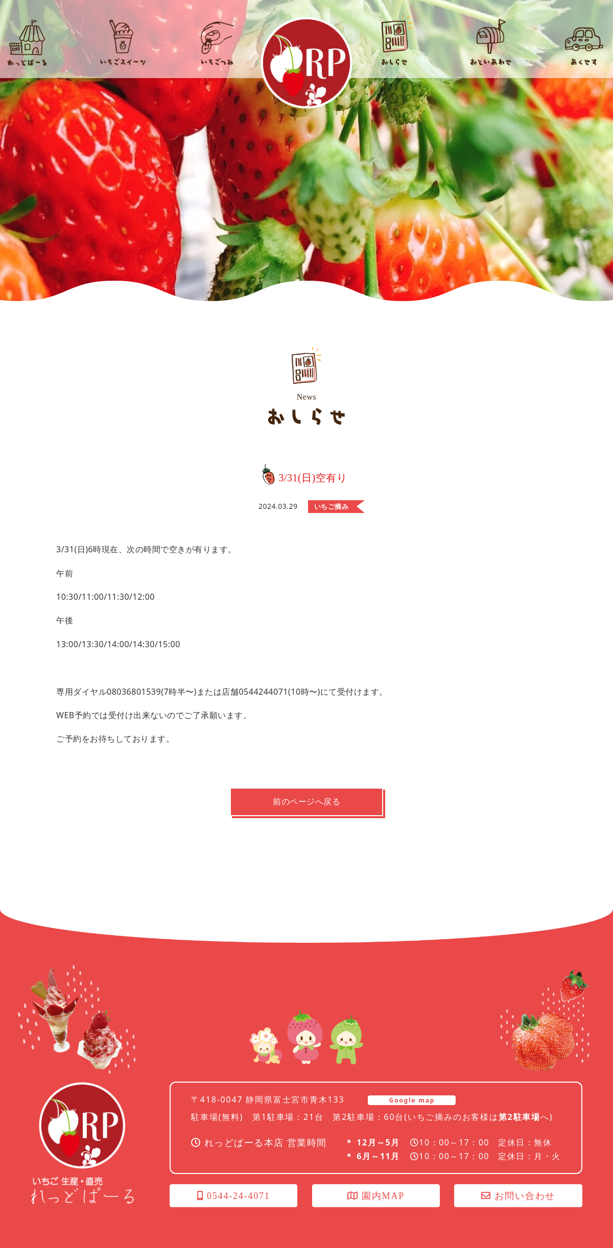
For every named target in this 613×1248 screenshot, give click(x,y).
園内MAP (376, 1196)
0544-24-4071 (233, 1196)
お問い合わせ (518, 1196)
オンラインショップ (572, 1050)
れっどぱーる (306, 62)
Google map (412, 1100)
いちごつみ (572, 1119)
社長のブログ (572, 1188)
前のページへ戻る (306, 801)
